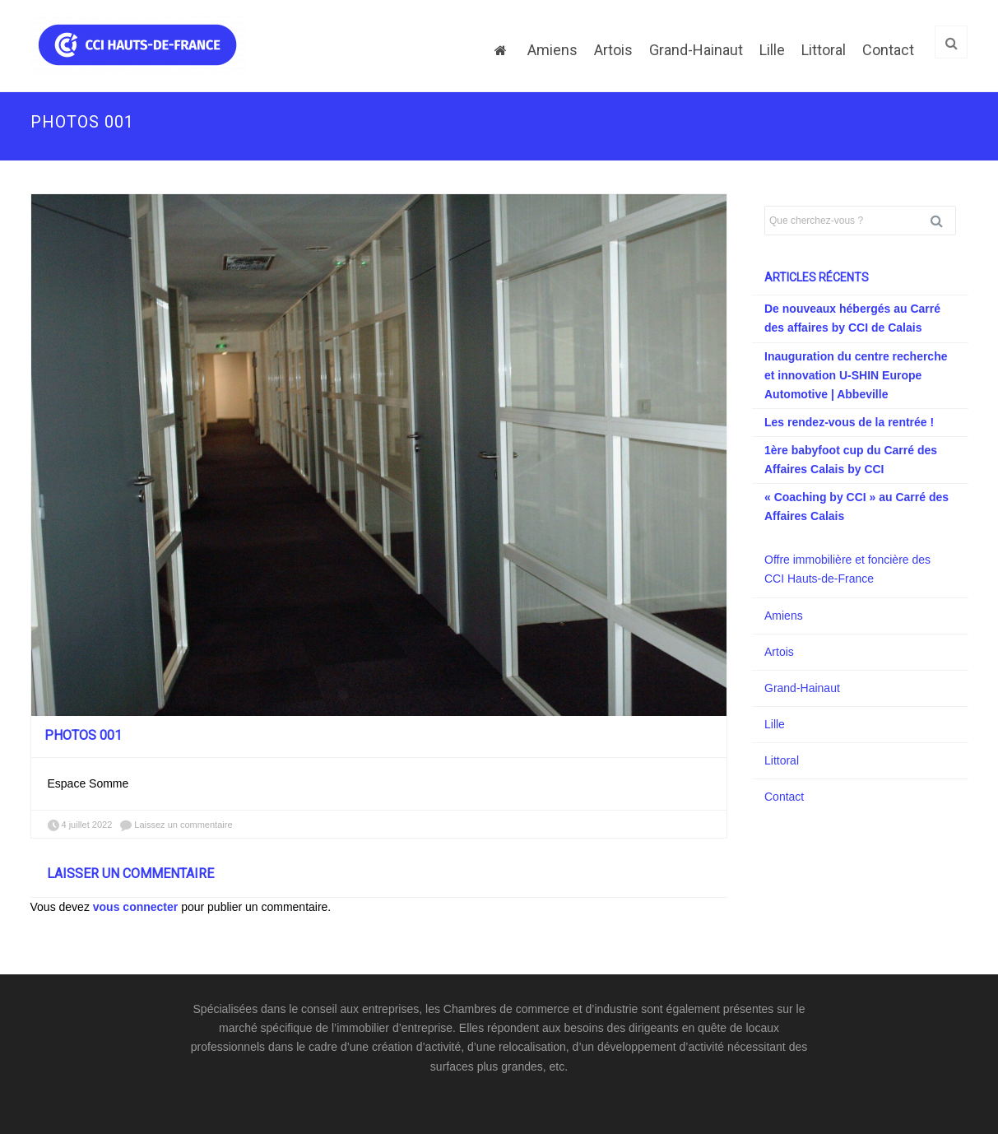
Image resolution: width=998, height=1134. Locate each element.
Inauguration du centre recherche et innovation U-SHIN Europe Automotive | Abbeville (856, 375)
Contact (888, 49)
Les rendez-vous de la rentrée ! (849, 422)
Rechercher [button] (943, 220)
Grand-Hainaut (696, 49)
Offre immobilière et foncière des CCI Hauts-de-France (847, 569)
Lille (772, 49)
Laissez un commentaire (183, 825)
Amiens (552, 49)
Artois (613, 49)
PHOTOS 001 (83, 735)
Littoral (823, 49)
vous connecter (135, 906)
